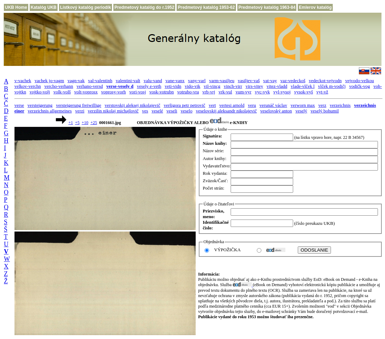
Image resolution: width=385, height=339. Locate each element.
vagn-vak (75, 80)
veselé (157, 110)
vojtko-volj (40, 91)
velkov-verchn (27, 86)
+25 (93, 122)
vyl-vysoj (282, 91)
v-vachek (22, 80)
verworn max (303, 105)
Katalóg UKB (44, 7)
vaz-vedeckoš (293, 80)
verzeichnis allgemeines (50, 110)
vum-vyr (243, 91)
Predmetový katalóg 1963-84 (266, 7)
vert (212, 105)
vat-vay (270, 80)
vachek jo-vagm (49, 80)
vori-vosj (137, 91)
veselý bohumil (324, 110)
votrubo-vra (188, 91)
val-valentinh (100, 80)
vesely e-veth (149, 86)
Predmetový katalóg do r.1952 (144, 7)
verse (19, 105)
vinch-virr (233, 86)
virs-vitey (254, 86)
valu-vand (153, 80)
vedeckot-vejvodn (325, 80)
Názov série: (213, 150)
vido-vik (192, 86)
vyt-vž (322, 91)
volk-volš (62, 91)
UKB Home (16, 7)
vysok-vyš (303, 91)
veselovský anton (276, 110)
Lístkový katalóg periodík (85, 7)
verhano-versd (90, 86)
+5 (77, 122)
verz (322, 105)
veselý (301, 110)
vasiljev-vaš (249, 80)
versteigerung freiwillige (78, 105)
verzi (79, 110)
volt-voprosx (85, 91)
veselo (186, 110)
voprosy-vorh (113, 91)
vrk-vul (225, 91)
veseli (171, 110)
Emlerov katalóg (315, 7)
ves (145, 110)
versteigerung (40, 105)
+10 (85, 122)
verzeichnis (340, 105)
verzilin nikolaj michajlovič (113, 110)
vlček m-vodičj (331, 86)
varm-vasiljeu (221, 80)
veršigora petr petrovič (184, 105)
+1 (71, 122)
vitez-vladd (277, 86)
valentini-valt (128, 80)
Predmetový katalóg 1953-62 (206, 7)
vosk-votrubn (161, 91)
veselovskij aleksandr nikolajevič (226, 110)
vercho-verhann (59, 86)
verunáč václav (273, 105)
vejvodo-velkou (359, 80)
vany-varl (197, 80)
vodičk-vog (359, 86)
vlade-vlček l (303, 86)
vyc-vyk (262, 91)
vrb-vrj (208, 91)
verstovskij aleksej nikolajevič (132, 105)
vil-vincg (212, 86)
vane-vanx (174, 80)
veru (252, 105)
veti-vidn (173, 86)
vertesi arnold (231, 105)
